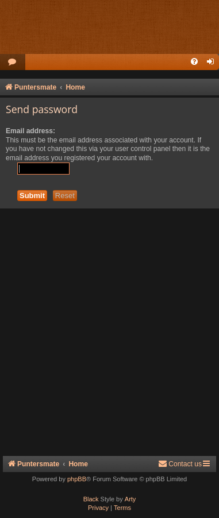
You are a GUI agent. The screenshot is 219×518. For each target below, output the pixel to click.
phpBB (76, 479)
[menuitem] (13, 62)
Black (91, 499)
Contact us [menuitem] (180, 463)
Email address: (30, 131)
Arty (130, 499)
